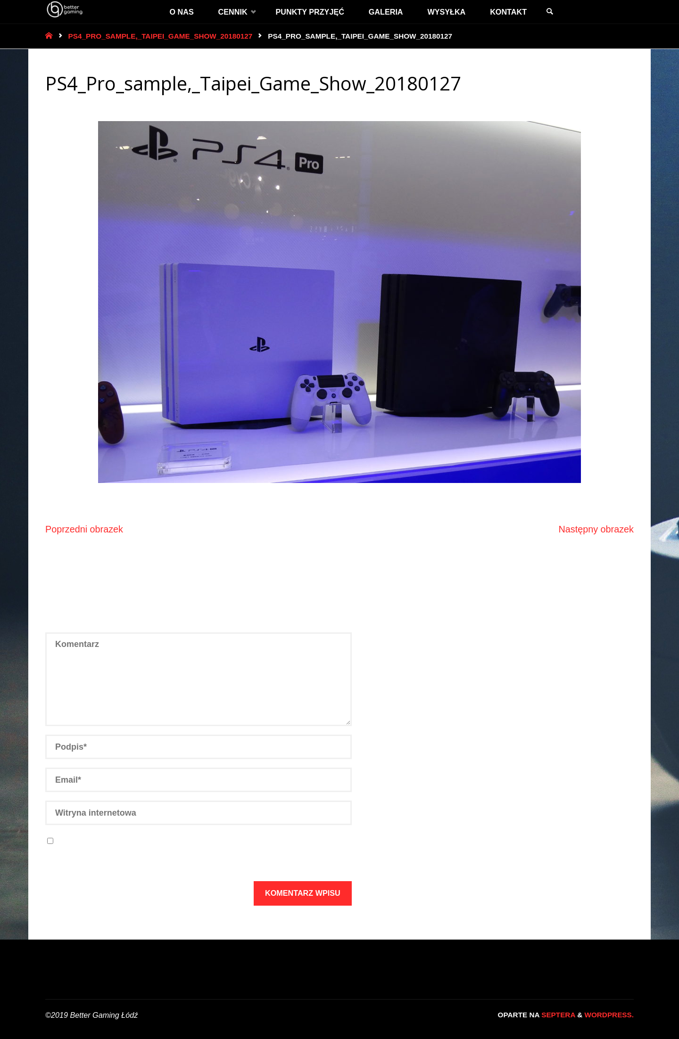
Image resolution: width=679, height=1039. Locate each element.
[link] (549, 12)
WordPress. (609, 1015)
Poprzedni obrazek (84, 529)
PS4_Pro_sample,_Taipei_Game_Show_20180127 (160, 36)
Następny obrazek (596, 529)
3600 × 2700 (80, 105)
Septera (557, 1015)
